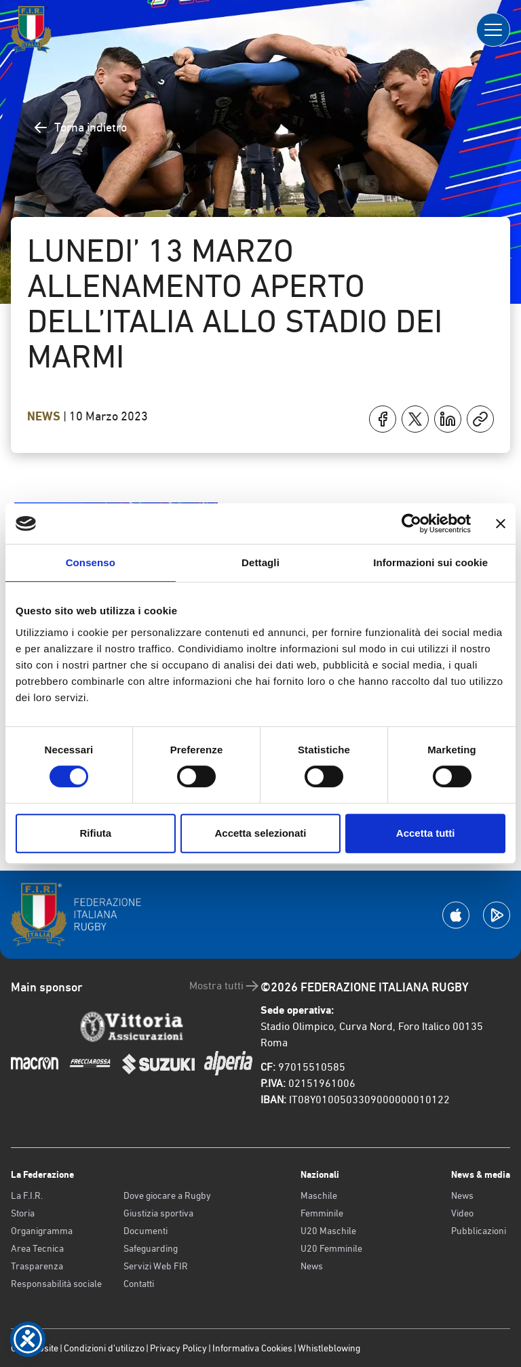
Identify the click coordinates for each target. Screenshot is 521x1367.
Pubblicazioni (478, 1230)
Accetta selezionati (260, 833)
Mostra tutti (224, 986)
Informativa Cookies (252, 1348)
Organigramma (42, 1230)
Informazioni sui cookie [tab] (430, 562)
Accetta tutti (425, 833)
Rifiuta (95, 833)
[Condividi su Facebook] (382, 419)
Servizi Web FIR (155, 1266)
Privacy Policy (178, 1348)
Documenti (145, 1230)
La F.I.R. (27, 1195)
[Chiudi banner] (500, 523)
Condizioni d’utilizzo (104, 1348)
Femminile (322, 1213)
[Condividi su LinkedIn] (447, 419)
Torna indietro (80, 127)
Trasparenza (37, 1266)
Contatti (138, 1283)
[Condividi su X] (415, 419)
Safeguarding (150, 1248)
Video (462, 1213)
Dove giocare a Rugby (167, 1195)
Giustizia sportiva (158, 1213)
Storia (23, 1213)
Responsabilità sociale (56, 1283)
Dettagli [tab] (260, 562)
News (45, 416)
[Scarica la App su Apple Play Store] (455, 915)
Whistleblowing (329, 1348)
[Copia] (480, 419)
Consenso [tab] (90, 562)
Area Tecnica (37, 1248)
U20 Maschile (328, 1230)
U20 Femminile (331, 1248)
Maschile (319, 1195)
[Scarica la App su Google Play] (496, 915)
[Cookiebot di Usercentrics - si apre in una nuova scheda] (411, 523)
